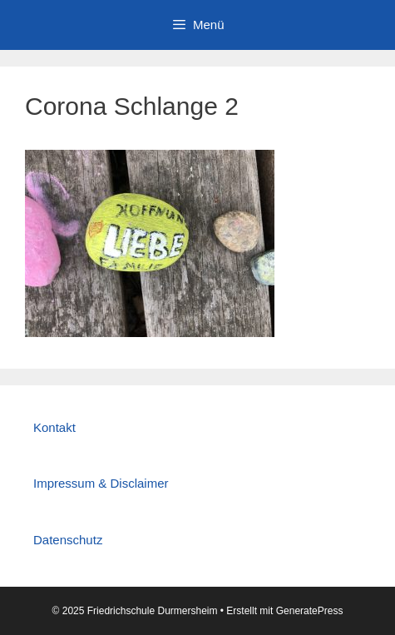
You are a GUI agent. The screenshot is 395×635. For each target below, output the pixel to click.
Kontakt (54, 427)
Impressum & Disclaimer (101, 483)
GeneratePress (309, 611)
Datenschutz (67, 540)
